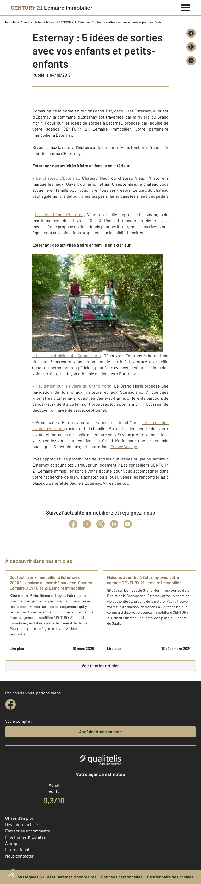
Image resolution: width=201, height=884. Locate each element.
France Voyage (123, 446)
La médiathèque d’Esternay (60, 214)
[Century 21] (51, 8)
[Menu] (186, 7)
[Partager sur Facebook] (191, 33)
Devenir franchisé (21, 824)
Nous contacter (19, 855)
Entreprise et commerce (27, 830)
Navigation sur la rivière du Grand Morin (74, 385)
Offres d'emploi (19, 818)
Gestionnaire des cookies (170, 876)
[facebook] (10, 704)
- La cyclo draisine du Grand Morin (97, 306)
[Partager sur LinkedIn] (191, 60)
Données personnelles (122, 876)
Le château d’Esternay (57, 177)
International (17, 849)
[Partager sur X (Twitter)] (191, 47)
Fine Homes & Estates (25, 836)
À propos (13, 843)
